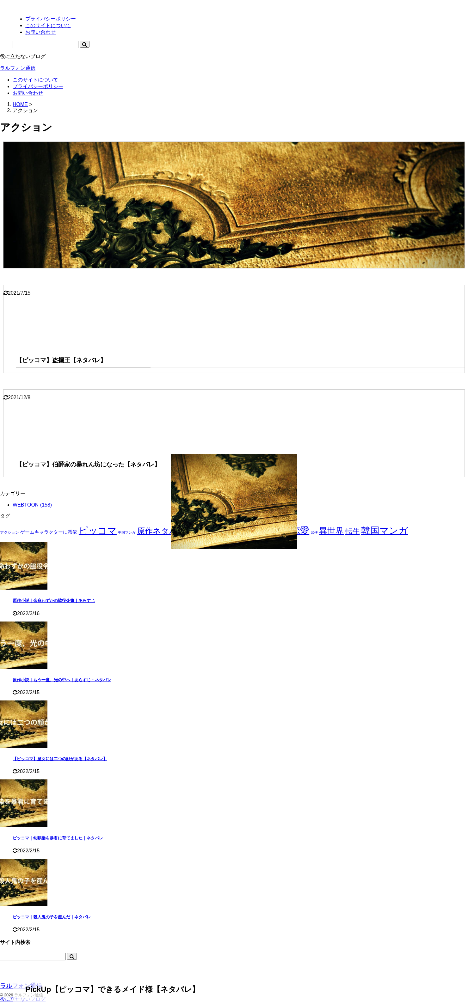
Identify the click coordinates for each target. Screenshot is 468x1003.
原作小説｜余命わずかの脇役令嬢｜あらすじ (54, 600)
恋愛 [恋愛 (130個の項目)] (300, 531)
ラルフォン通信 (17, 68)
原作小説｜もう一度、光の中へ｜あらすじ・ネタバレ (62, 679)
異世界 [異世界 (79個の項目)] (331, 531)
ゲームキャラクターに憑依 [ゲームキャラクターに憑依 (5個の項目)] (48, 532)
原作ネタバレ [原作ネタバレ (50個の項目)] (161, 531)
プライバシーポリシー (38, 86)
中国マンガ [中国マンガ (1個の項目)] (126, 532)
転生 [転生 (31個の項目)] (352, 531)
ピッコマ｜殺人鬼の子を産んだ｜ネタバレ (52, 917)
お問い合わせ (28, 93)
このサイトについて (35, 79)
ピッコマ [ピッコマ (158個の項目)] (98, 530)
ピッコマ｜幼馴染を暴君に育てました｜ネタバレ (58, 838)
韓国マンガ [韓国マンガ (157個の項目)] (384, 530)
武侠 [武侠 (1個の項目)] (314, 532)
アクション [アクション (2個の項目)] (9, 532)
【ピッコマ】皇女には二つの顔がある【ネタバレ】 (60, 758)
